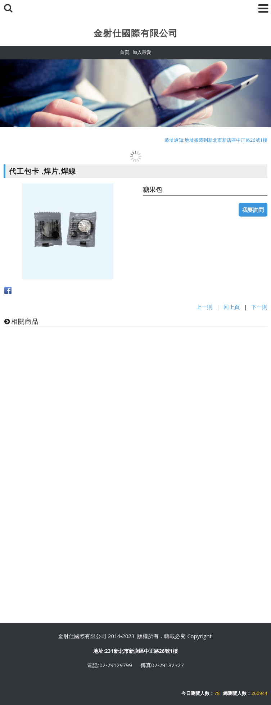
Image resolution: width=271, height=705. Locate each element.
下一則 (259, 306)
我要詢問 (253, 209)
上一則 (204, 306)
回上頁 (231, 306)
